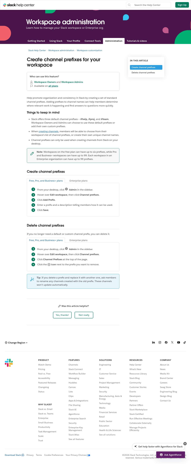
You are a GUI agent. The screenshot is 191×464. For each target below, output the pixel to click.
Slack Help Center (37, 50)
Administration (113, 40)
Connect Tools (93, 40)
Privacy (30, 455)
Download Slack (14, 455)
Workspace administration (61, 50)
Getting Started (36, 40)
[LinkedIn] (153, 343)
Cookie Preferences (53, 455)
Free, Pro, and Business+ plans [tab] (46, 180)
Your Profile (73, 40)
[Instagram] (159, 343)
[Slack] (9, 401)
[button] (62, 315)
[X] (172, 343)
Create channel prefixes (143, 67)
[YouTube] (178, 343)
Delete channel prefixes (143, 72)
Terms (39, 455)
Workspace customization (89, 50)
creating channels (48, 131)
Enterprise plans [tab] (78, 180)
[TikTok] (185, 343)
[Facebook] (166, 343)
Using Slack (55, 40)
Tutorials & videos (137, 40)
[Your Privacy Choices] (76, 455)
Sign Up (182, 4)
